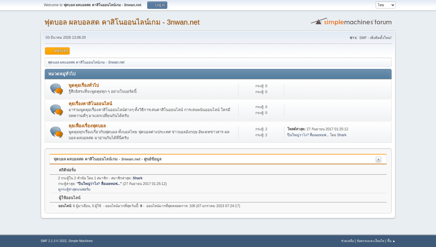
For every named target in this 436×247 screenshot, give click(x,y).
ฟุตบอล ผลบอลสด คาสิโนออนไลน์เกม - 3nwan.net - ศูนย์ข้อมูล (107, 159)
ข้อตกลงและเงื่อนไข (370, 241)
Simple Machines (81, 241)
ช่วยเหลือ (347, 241)
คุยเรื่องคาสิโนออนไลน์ (90, 103)
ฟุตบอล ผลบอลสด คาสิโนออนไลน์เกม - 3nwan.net (122, 22)
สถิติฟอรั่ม (64, 170)
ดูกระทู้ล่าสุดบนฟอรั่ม (74, 189)
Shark (341, 135)
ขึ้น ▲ (391, 241)
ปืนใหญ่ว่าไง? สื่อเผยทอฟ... (308, 135)
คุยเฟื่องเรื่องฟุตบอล (87, 126)
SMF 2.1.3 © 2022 (54, 241)
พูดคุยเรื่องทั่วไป (84, 85)
